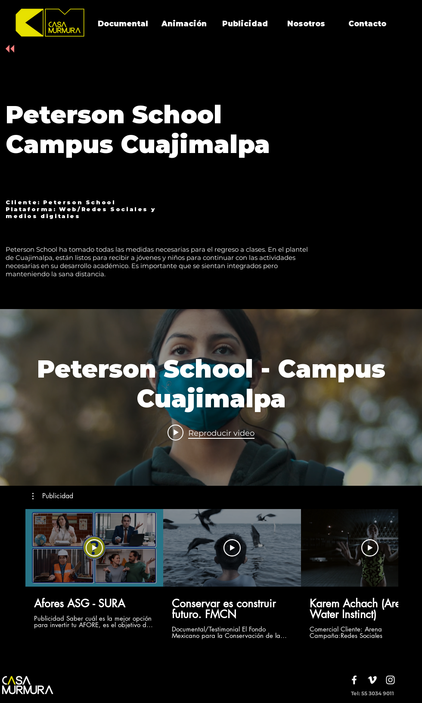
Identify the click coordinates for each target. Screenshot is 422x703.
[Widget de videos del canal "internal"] (211, 397)
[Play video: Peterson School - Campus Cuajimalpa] (211, 432)
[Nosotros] (306, 24)
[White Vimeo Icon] (372, 680)
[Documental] (122, 24)
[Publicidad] (245, 24)
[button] (52, 496)
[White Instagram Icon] (390, 680)
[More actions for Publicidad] (52, 496)
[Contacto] (367, 24)
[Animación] (183, 24)
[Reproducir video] (94, 547)
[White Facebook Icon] (354, 680)
